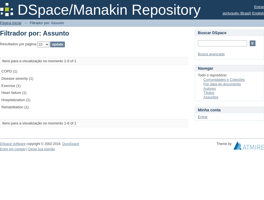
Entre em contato (13, 149)
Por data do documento (222, 84)
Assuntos (210, 97)
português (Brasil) (237, 13)
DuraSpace (70, 144)
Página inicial (10, 23)
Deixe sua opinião (41, 149)
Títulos (208, 93)
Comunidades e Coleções (224, 80)
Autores (209, 88)
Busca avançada (211, 54)
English (258, 13)
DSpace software (13, 144)
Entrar (259, 7)
